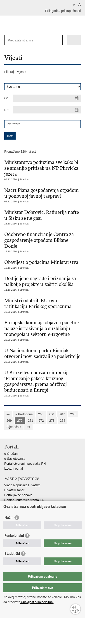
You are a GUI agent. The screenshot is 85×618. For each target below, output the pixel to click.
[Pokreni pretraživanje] (58, 40)
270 (19, 420)
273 (51, 420)
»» (28, 427)
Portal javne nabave (18, 495)
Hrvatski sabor (14, 490)
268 (72, 414)
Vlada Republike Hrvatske (22, 485)
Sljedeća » (14, 427)
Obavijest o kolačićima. (36, 602)
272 (41, 420)
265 (40, 414)
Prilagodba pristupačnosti (63, 11)
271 (30, 420)
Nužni (9, 518)
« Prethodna (24, 414)
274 (62, 420)
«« (8, 414)
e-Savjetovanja (14, 458)
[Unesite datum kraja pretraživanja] (47, 109)
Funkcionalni (14, 536)
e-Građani (11, 453)
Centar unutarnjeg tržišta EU (24, 500)
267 (62, 414)
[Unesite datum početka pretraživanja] (47, 98)
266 (51, 414)
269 (9, 420)
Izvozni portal (13, 468)
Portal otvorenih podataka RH (25, 463)
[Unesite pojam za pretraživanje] (24, 40)
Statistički (12, 554)
